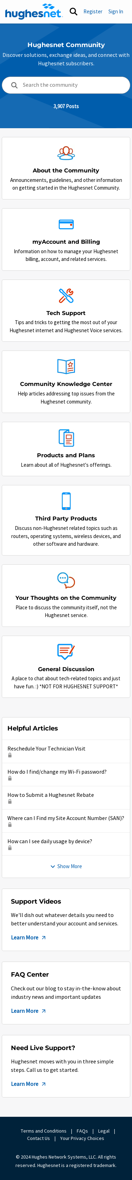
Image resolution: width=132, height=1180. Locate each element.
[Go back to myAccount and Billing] (66, 241)
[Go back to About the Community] (66, 171)
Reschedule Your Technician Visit (46, 748)
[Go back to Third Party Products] (66, 519)
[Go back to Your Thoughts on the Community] (66, 598)
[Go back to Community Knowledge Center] (66, 384)
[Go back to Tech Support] (66, 313)
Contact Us (38, 1138)
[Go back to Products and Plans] (66, 455)
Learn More (29, 937)
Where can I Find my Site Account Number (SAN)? (65, 818)
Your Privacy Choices (82, 1138)
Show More (66, 866)
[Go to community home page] (34, 12)
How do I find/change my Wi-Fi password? (57, 771)
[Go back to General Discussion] (66, 669)
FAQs (82, 1131)
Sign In (115, 11)
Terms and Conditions (44, 1131)
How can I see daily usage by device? (49, 841)
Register (92, 11)
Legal (103, 1131)
